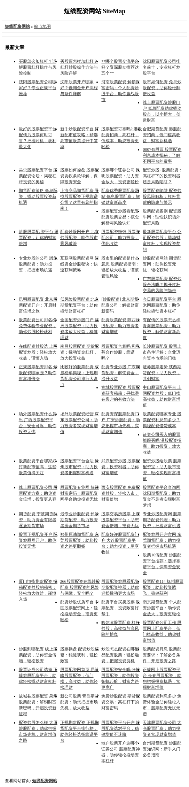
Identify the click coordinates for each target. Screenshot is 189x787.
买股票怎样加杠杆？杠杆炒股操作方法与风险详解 (79, 67)
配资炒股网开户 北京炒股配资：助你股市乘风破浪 (79, 237)
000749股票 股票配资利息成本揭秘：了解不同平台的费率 (162, 155)
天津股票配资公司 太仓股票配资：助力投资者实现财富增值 (162, 728)
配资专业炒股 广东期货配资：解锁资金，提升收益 (120, 372)
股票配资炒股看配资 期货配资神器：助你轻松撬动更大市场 (120, 587)
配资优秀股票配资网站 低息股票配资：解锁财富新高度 (120, 196)
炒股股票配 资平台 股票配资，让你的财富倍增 (38, 237)
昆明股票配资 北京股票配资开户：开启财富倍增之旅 (38, 305)
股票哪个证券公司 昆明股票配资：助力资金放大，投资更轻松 (120, 176)
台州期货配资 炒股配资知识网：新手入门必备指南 (162, 749)
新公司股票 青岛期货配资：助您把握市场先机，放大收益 (79, 702)
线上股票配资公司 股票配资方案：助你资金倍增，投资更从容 (38, 493)
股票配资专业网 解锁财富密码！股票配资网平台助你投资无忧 (79, 493)
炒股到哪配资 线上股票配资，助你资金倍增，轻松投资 (38, 655)
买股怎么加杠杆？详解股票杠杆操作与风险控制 (37, 67)
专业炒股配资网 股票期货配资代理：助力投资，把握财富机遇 (162, 519)
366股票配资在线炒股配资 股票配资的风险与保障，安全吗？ (80, 587)
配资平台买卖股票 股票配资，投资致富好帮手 (120, 608)
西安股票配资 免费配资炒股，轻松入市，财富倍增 (120, 493)
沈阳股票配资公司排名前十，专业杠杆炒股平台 (161, 67)
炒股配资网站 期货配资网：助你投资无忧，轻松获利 (162, 264)
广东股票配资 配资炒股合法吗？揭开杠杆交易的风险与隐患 (162, 284)
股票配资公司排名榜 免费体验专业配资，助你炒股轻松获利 (37, 325)
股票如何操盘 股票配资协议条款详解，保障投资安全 (79, 176)
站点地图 (42, 26)
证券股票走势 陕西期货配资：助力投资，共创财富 (162, 372)
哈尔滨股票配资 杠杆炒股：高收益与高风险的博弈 (120, 628)
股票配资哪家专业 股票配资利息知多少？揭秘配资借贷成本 (162, 419)
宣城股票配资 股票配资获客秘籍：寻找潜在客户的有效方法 (120, 393)
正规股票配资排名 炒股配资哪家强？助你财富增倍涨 (38, 372)
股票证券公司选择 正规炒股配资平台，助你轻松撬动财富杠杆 (38, 675)
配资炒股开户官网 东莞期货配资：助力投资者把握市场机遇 (162, 540)
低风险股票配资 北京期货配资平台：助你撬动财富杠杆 (79, 305)
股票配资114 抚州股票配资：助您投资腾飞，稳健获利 (163, 587)
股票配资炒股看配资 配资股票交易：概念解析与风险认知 (120, 217)
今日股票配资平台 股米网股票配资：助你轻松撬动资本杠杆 (162, 305)
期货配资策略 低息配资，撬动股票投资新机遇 (38, 196)
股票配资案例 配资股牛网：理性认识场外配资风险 (162, 217)
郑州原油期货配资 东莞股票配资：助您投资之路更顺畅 (79, 540)
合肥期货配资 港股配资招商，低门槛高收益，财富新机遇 (162, 134)
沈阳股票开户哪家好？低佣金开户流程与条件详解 (79, 87)
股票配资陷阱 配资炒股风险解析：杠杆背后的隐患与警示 (162, 196)
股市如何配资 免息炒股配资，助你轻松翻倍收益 (162, 87)
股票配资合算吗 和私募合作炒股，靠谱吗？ (120, 352)
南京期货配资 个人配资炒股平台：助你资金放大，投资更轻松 (162, 608)
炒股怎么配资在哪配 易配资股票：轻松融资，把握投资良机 (120, 655)
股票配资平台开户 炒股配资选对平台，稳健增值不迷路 (120, 728)
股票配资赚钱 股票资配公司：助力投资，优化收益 (120, 237)
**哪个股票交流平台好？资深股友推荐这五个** (120, 67)
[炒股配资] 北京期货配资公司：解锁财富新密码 (120, 305)
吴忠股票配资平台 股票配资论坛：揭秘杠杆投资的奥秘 (38, 176)
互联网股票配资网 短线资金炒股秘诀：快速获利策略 (79, 264)
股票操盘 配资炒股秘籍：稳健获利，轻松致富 (79, 655)
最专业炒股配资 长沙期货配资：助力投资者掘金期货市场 (79, 519)
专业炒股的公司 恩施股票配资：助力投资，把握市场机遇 (38, 264)
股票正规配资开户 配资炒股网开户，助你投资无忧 (38, 540)
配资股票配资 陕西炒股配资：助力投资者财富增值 (120, 325)
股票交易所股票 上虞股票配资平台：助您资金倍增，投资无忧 (120, 519)
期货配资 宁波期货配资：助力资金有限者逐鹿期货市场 (38, 519)
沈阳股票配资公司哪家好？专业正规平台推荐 (37, 87)
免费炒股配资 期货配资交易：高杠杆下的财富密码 (120, 702)
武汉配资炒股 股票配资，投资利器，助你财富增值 (120, 466)
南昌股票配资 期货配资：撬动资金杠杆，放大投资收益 (79, 352)
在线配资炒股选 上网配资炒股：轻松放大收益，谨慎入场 (38, 352)
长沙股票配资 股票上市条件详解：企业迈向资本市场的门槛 (162, 352)
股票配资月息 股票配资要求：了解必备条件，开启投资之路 (162, 655)
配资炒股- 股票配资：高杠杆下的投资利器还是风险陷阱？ (163, 176)
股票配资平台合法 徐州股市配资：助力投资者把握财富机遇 (79, 466)
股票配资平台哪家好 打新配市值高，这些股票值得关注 (37, 466)
